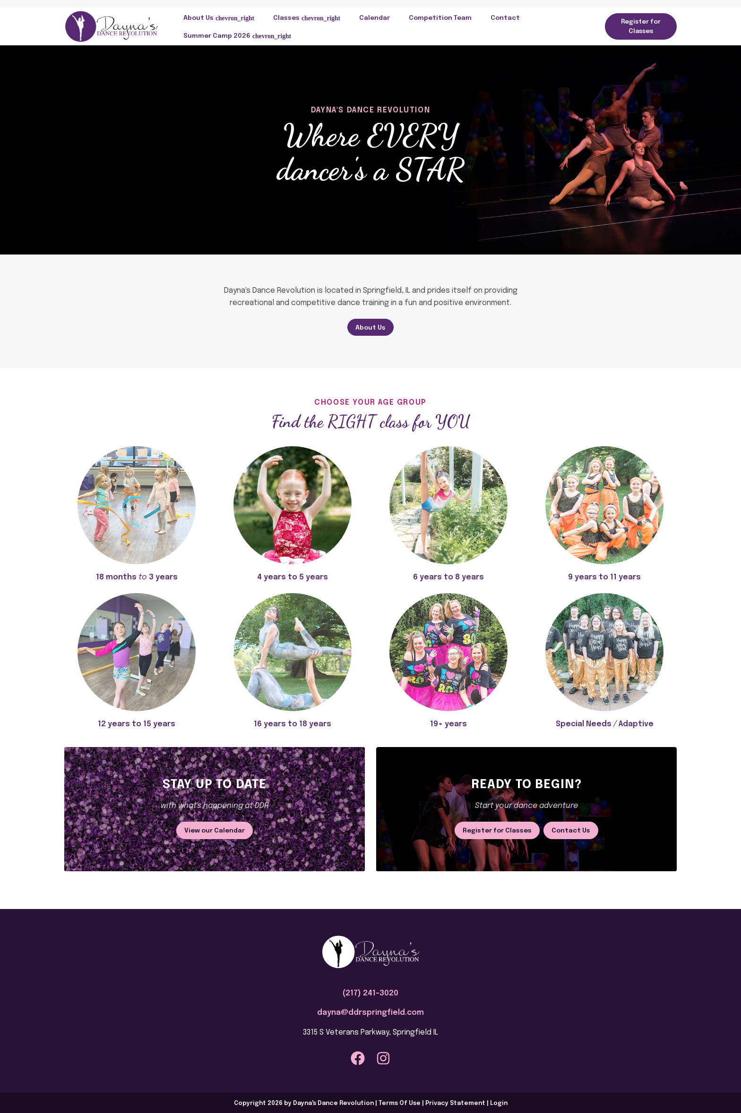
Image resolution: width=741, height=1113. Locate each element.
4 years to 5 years (292, 577)
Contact (505, 18)
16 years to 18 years (292, 724)
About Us (370, 327)
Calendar (374, 18)
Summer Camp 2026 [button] (216, 36)
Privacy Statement (455, 1103)
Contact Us (570, 830)
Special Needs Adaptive (605, 724)
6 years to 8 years (448, 577)
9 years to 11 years (604, 577)
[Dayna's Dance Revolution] (111, 26)
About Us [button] (198, 18)
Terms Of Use (400, 1103)
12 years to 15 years (136, 724)
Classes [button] (286, 18)
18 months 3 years (137, 577)
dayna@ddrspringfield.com (370, 1013)
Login (499, 1103)
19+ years (448, 724)
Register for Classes (641, 26)
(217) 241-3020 (370, 993)
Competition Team (440, 18)
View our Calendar (214, 830)
